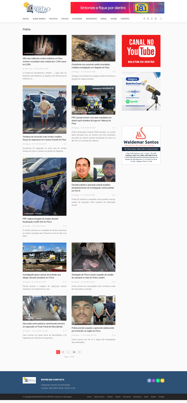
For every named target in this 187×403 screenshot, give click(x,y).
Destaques (30, 53)
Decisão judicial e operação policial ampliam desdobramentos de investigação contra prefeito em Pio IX (92, 190)
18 (113, 338)
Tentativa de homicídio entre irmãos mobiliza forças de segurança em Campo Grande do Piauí (43, 139)
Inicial (26, 19)
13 (64, 229)
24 (113, 285)
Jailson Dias (28, 68)
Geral (104, 19)
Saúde (114, 19)
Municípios (91, 19)
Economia (77, 19)
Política (53, 19)
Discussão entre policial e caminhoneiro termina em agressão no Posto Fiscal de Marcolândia (41, 329)
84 (74, 355)
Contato (125, 19)
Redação (76, 72)
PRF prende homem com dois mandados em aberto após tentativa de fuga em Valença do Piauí (93, 120)
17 (64, 285)
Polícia (65, 19)
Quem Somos (39, 19)
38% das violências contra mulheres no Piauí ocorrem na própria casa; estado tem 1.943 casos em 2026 (43, 61)
